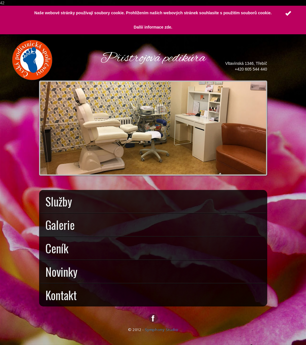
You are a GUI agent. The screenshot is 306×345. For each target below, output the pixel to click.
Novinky (153, 273)
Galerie (153, 226)
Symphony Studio (161, 329)
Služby (153, 203)
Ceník (153, 250)
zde (168, 27)
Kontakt (153, 296)
